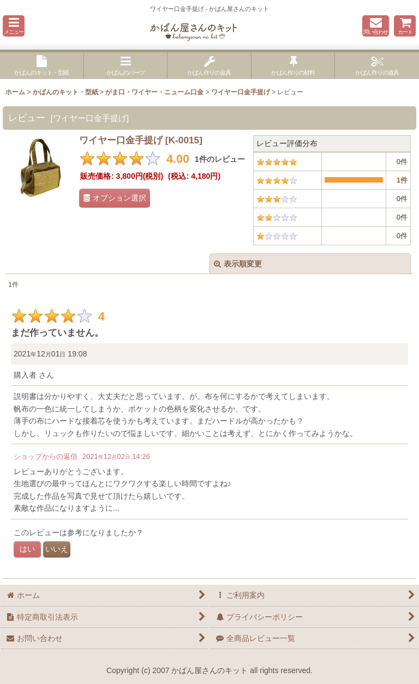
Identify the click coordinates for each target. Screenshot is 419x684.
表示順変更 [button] (238, 263)
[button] (14, 26)
